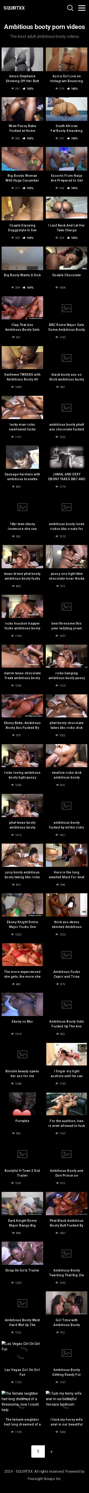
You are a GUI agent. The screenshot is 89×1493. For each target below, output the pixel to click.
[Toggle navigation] (82, 8)
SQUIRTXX (14, 8)
